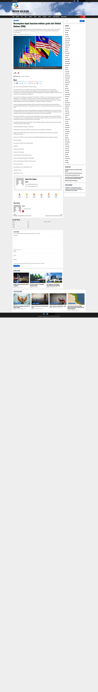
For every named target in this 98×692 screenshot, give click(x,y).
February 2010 (67, 146)
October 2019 (67, 96)
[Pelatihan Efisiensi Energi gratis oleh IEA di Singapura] (21, 278)
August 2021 (67, 84)
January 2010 (67, 148)
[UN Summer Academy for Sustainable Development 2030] (38, 278)
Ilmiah (39, 16)
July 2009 (66, 154)
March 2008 (67, 162)
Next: (50, 215)
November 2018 (67, 102)
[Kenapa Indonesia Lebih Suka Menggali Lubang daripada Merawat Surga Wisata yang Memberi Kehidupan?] (76, 300)
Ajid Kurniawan (67, 187)
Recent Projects (56, 16)
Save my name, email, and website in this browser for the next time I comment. (30, 264)
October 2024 (67, 42)
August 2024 (67, 47)
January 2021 (67, 92)
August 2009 (67, 152)
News (26, 16)
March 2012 (67, 123)
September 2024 (68, 44)
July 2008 (66, 160)
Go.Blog (17, 16)
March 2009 (67, 156)
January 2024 (67, 55)
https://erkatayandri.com (31, 186)
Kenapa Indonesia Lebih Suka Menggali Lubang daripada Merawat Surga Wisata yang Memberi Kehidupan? (74, 178)
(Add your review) (47, 222)
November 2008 (67, 158)
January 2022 (67, 73)
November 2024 (67, 40)
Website (15, 260)
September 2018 (68, 104)
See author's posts (28, 209)
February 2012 (67, 125)
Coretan (30, 16)
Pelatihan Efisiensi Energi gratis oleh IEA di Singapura (21, 286)
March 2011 (67, 137)
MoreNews (53, 317)
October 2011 (67, 129)
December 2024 (67, 38)
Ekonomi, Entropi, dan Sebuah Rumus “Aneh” (72, 175)
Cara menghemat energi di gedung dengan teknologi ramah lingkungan (53, 286)
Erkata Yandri (63, 16)
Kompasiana (16, 304)
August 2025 (67, 30)
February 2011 (67, 139)
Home (13, 16)
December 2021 (67, 75)
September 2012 (68, 119)
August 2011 (67, 133)
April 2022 (67, 69)
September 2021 (68, 82)
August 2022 (67, 65)
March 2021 (67, 88)
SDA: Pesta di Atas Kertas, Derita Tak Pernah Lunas (73, 173)
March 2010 (67, 144)
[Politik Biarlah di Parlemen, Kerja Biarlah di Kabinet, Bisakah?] (21, 300)
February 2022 (67, 71)
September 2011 (67, 131)
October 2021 (67, 80)
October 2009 (67, 150)
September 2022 (68, 63)
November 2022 (67, 59)
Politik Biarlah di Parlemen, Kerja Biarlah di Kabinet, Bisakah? (21, 307)
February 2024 (67, 53)
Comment (15, 236)
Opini (35, 16)
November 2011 (67, 127)
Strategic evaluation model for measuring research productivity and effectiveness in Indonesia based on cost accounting (74, 189)
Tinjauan (44, 16)
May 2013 (66, 117)
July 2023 (66, 57)
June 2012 (66, 121)
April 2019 (67, 100)
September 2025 (68, 28)
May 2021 (66, 86)
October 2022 (67, 61)
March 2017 (67, 108)
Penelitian (37, 304)
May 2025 (66, 32)
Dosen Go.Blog (20, 11)
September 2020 (68, 94)
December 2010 (67, 141)
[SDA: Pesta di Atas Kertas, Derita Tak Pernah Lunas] (39, 300)
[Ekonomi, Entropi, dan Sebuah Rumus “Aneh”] (58, 300)
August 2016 (67, 111)
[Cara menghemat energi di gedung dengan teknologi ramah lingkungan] (54, 278)
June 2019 (66, 98)
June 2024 (67, 49)
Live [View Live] (82, 17)
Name (14, 252)
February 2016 (67, 113)
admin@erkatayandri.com (31, 184)
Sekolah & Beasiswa (36, 282)
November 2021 (67, 77)
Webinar (17, 20)
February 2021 (67, 90)
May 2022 (66, 67)
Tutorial (51, 282)
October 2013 (67, 115)
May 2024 (66, 51)
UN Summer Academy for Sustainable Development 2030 (37, 286)
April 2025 (67, 34)
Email (14, 256)
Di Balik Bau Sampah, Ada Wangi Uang (71, 180)
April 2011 (66, 135)
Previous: (25, 215)
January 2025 (67, 36)
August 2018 (67, 106)
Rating (14, 250)
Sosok (49, 16)
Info (21, 16)
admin (15, 34)
